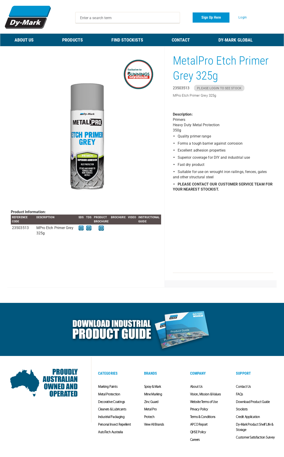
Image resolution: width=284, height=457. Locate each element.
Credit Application (248, 417)
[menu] (142, 39)
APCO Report (199, 425)
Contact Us (243, 387)
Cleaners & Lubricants (112, 409)
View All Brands (154, 425)
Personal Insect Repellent (114, 425)
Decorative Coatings (111, 402)
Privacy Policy (199, 409)
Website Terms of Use (204, 402)
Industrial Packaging (111, 417)
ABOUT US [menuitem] (24, 40)
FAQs (239, 394)
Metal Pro (150, 409)
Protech (149, 417)
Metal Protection (109, 394)
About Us (196, 387)
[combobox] (127, 18)
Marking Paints (108, 387)
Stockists (242, 409)
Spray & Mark (152, 387)
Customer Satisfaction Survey (255, 437)
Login (242, 17)
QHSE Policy (198, 432)
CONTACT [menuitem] (181, 40)
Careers (195, 440)
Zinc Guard (151, 402)
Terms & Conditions (203, 417)
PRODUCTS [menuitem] (72, 40)
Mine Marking (153, 394)
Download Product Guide (253, 402)
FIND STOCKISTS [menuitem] (127, 40)
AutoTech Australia (110, 432)
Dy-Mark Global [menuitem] (235, 40)
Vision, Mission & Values (205, 394)
